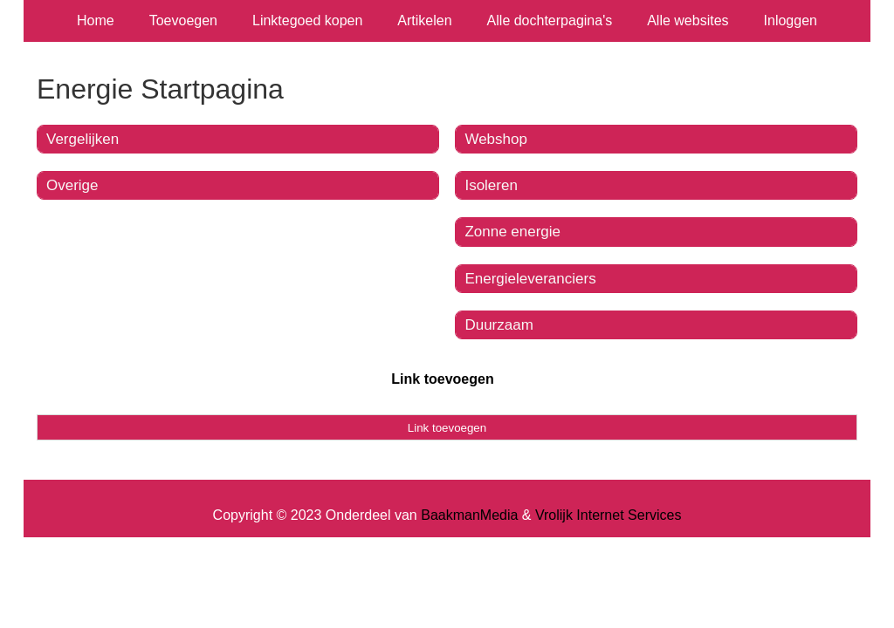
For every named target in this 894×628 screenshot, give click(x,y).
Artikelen (424, 20)
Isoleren (490, 185)
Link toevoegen (442, 379)
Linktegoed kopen (307, 20)
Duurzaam (498, 325)
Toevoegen (183, 20)
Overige (72, 185)
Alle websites (687, 20)
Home (95, 20)
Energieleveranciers (529, 278)
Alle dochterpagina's (550, 20)
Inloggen (790, 20)
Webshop (495, 139)
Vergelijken (82, 139)
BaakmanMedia (469, 515)
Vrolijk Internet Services (608, 515)
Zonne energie (512, 231)
